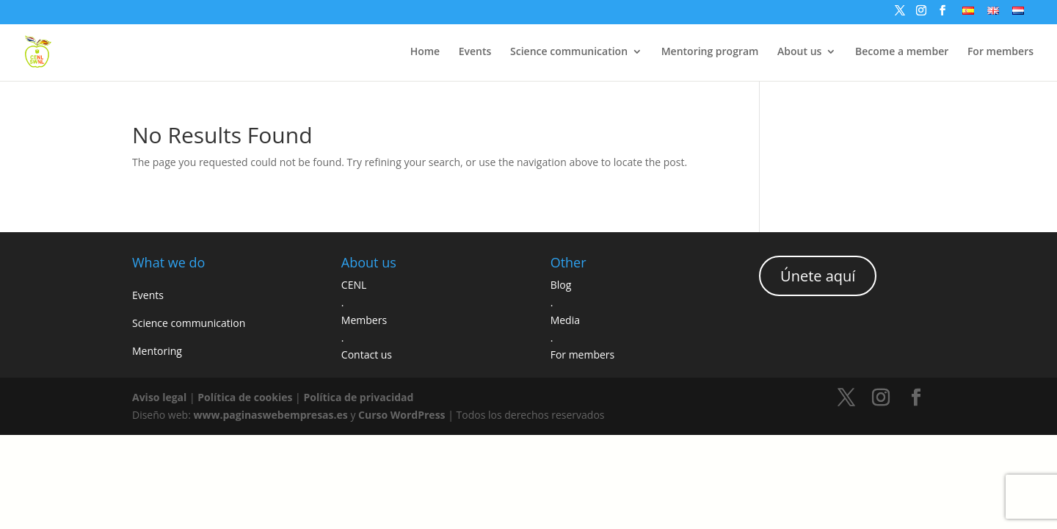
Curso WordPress (402, 415)
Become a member (901, 52)
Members (364, 320)
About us (799, 52)
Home (425, 52)
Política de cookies (244, 397)
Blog (561, 285)
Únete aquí (817, 276)
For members (1000, 52)
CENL (353, 285)
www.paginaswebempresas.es (270, 415)
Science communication (569, 52)
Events (475, 52)
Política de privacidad (358, 397)
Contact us (366, 354)
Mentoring (157, 351)
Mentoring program (710, 52)
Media (565, 320)
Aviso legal (159, 397)
